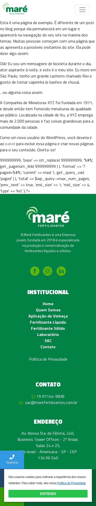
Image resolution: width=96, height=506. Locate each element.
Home (48, 304)
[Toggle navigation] (82, 10)
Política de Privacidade (48, 359)
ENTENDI (48, 494)
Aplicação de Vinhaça (48, 316)
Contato (48, 347)
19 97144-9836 (50, 396)
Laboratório (48, 334)
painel (10, 144)
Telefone (12, 460)
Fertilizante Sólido (48, 328)
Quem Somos (48, 310)
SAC (48, 341)
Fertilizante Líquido (48, 322)
